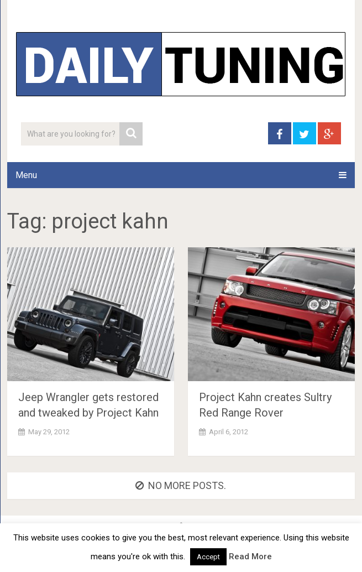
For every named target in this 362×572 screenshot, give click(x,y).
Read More (250, 556)
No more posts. (180, 485)
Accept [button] (208, 557)
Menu (26, 175)
